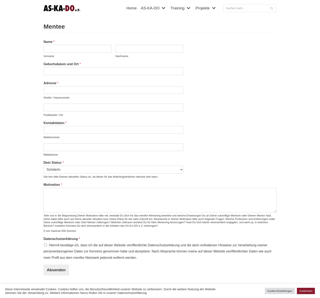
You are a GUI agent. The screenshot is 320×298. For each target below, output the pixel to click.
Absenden (56, 270)
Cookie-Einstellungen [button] (279, 290)
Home (131, 8)
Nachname (121, 56)
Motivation (53, 184)
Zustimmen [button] (305, 290)
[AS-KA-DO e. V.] (62, 8)
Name (49, 42)
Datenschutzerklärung (62, 239)
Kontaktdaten (55, 123)
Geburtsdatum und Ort (62, 64)
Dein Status (54, 162)
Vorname (49, 56)
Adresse (51, 83)
